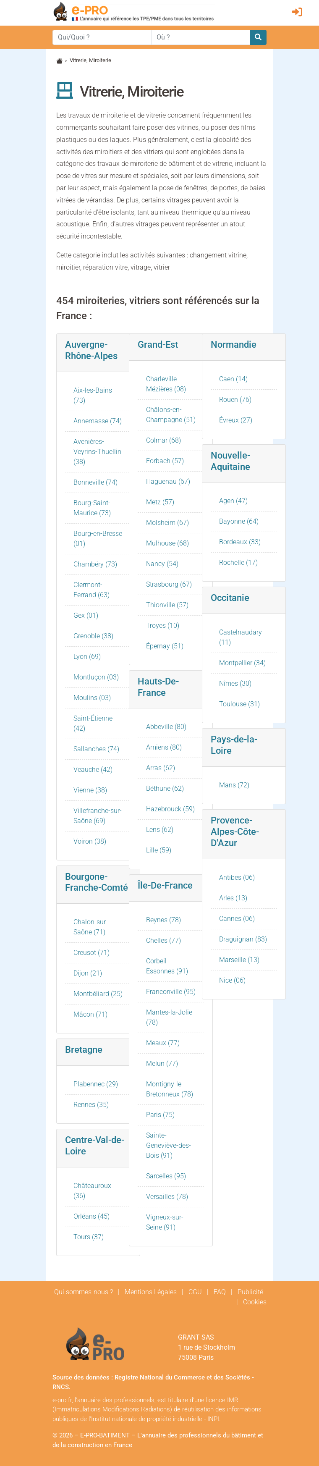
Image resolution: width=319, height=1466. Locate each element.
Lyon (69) (87, 657)
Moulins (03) (92, 698)
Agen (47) (233, 501)
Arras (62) (160, 768)
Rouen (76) (235, 400)
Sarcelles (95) (166, 1176)
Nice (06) (232, 980)
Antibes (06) (237, 877)
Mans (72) (234, 785)
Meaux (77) (163, 1043)
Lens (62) (159, 830)
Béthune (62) (165, 788)
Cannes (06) (237, 919)
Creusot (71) (91, 953)
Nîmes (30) (235, 683)
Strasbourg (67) (169, 584)
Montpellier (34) (242, 663)
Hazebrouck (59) (170, 809)
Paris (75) (160, 1115)
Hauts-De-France (158, 687)
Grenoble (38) (93, 636)
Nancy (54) (162, 564)
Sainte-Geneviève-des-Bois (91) (168, 1145)
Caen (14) (233, 379)
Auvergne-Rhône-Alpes (91, 350)
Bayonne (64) (239, 521)
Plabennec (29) (95, 1084)
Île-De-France (165, 885)
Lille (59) (158, 850)
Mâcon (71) (90, 1014)
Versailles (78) (167, 1197)
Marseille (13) (239, 960)
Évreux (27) (235, 420)
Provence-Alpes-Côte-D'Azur (235, 831)
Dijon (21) (87, 973)
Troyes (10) (162, 625)
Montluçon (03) (96, 677)
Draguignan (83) (243, 939)
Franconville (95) (171, 992)
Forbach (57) (165, 461)
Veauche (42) (92, 770)
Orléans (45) (91, 1216)
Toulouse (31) (239, 704)
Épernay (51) (164, 646)
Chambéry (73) (95, 564)
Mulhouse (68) (167, 543)
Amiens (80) (164, 747)
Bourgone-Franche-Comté (96, 882)
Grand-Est (158, 344)
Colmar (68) (163, 440)
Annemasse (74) (97, 421)
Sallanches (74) (96, 749)
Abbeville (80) (166, 727)
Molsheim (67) (167, 523)
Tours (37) (88, 1237)
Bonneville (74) (95, 482)
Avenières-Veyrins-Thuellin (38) (97, 452)
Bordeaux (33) (240, 542)
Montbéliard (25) (98, 994)
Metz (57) (160, 502)
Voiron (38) (89, 841)
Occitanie (230, 597)
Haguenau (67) (168, 481)
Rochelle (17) (238, 562)
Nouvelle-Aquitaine (230, 461)
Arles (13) (233, 898)
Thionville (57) (167, 605)
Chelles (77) (163, 940)
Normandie (233, 344)
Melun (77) (162, 1063)
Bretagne (83, 1049)
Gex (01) (85, 615)
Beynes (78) (163, 920)
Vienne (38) (90, 790)
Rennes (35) (91, 1105)
